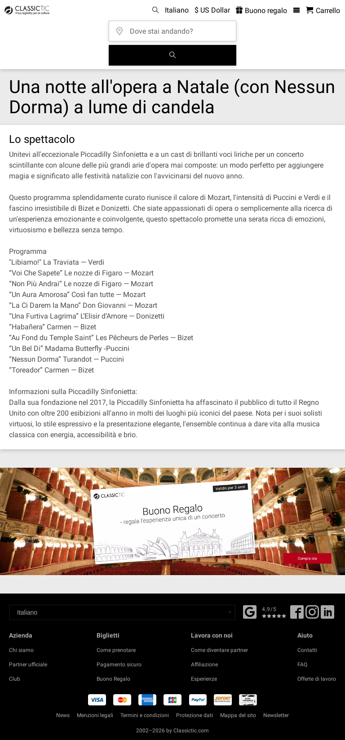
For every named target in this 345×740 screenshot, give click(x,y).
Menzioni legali (95, 715)
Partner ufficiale (28, 664)
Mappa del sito (238, 715)
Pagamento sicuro (119, 664)
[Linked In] (327, 615)
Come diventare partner (219, 650)
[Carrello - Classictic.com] (323, 10)
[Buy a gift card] (172, 521)
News (63, 715)
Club (14, 679)
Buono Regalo (113, 679)
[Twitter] (312, 615)
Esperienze (204, 679)
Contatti (307, 650)
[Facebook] (250, 611)
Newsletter (276, 715)
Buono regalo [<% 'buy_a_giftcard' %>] (261, 10)
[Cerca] (172, 55)
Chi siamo (21, 650)
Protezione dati (194, 715)
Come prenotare (116, 650)
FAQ (302, 664)
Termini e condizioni (144, 715)
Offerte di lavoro (316, 679)
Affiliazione (204, 664)
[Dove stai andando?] (175, 28)
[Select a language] (122, 612)
